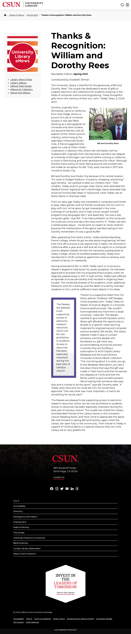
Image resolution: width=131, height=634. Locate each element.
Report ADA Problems (24, 553)
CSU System (18, 622)
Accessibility (19, 506)
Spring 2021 (32, 15)
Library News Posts (21, 79)
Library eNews (18, 83)
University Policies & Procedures (29, 538)
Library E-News (16, 15)
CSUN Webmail (32, 622)
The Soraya (18, 532)
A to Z (16, 501)
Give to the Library (65, 592)
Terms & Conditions (42, 619)
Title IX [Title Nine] (29, 619)
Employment (19, 522)
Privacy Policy (59, 619)
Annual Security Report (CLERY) (80, 619)
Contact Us (58, 477)
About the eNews (20, 92)
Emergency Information (25, 516)
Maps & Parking (21, 527)
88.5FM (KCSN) (20, 543)
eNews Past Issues (21, 86)
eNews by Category (21, 89)
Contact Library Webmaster (27, 548)
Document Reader (104, 619)
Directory (18, 511)
